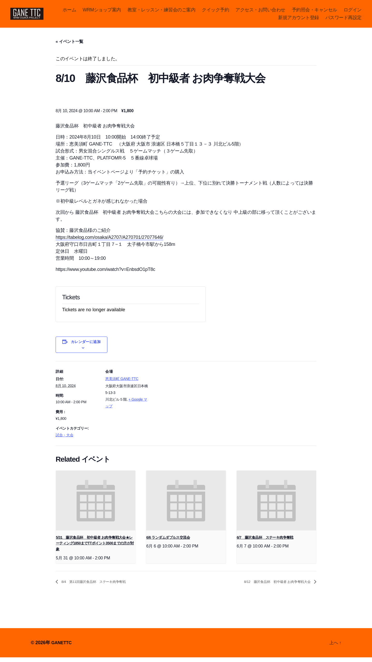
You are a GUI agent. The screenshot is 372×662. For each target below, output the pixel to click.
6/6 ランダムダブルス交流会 (168, 541)
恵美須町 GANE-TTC (121, 383)
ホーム (94, 11)
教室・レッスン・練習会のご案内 (186, 11)
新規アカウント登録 (298, 19)
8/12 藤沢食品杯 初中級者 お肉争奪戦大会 (269, 586)
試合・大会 (64, 439)
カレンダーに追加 (86, 346)
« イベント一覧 (69, 46)
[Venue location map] (182, 401)
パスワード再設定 (343, 19)
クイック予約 (240, 11)
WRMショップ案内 (126, 11)
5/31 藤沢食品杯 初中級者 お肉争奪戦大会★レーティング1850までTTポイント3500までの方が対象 (95, 547)
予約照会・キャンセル (339, 11)
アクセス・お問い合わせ (285, 11)
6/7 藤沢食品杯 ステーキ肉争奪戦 (265, 541)
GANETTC (62, 647)
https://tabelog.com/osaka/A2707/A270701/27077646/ (109, 241)
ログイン (263, 19)
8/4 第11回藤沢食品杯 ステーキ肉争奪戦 (101, 586)
